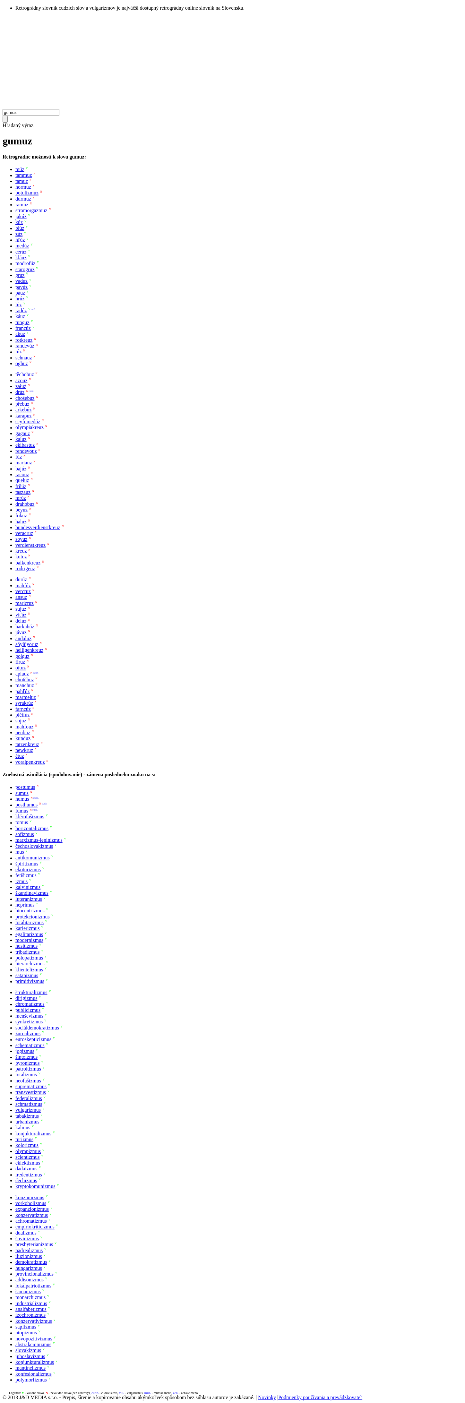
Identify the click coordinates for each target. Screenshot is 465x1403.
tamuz (21, 181)
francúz (23, 328)
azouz (21, 380)
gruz (19, 275)
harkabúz (24, 626)
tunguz (22, 322)
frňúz (20, 486)
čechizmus (26, 1180)
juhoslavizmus (30, 1356)
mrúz (20, 498)
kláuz (21, 257)
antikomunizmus (32, 858)
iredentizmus (28, 1174)
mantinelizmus (30, 1368)
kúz (19, 222)
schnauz (23, 357)
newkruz (24, 750)
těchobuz (24, 374)
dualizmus (26, 1232)
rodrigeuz (25, 568)
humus (22, 799)
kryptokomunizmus (35, 1186)
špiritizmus (26, 863)
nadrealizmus (29, 1250)
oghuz (21, 363)
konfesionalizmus (33, 1374)
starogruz (25, 269)
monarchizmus (30, 1297)
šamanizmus (28, 1291)
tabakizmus (27, 1116)
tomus (21, 822)
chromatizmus (30, 1004)
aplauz (22, 673)
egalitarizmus (29, 934)
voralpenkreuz (30, 762)
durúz (21, 579)
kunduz (22, 738)
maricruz (24, 603)
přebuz (22, 404)
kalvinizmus (27, 887)
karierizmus (27, 928)
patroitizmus (28, 1069)
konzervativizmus (33, 1321)
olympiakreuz (29, 427)
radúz (21, 310)
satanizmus (26, 975)
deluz (21, 621)
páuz (20, 293)
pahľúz (22, 691)
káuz (20, 316)
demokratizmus (31, 1262)
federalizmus (28, 1098)
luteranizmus (28, 899)
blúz (19, 228)
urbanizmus (27, 1121)
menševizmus (29, 1016)
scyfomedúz (27, 421)
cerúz (21, 251)
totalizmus (26, 1075)
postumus (25, 787)
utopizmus (26, 1333)
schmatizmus (28, 1104)
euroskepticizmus (33, 1039)
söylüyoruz (26, 644)
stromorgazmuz (31, 210)
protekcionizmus (32, 916)
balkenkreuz (27, 562)
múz (19, 169)
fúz (18, 457)
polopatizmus (29, 957)
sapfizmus (25, 1327)
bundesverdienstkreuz (37, 527)
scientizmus (27, 1157)
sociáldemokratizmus (37, 1027)
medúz (22, 246)
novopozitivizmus (33, 1338)
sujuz (20, 609)
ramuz (21, 204)
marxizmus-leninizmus (39, 840)
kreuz (21, 551)
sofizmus (24, 834)
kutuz (21, 557)
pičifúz (22, 715)
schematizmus (30, 1045)
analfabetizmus (31, 1309)
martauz (23, 463)
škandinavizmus (31, 893)
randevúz (24, 346)
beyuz (21, 509)
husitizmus (26, 946)
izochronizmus (30, 1315)
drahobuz (25, 504)
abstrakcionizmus (33, 1344)
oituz (20, 668)
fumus (21, 810)
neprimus (25, 905)
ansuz (21, 597)
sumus (22, 793)
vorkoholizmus (30, 1203)
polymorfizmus (31, 1379)
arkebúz (23, 410)
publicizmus (27, 1010)
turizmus (24, 1139)
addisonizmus (29, 1280)
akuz (20, 334)
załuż (20, 386)
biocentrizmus (30, 911)
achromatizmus (31, 1221)
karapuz (23, 415)
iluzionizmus (28, 1256)
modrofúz (25, 263)
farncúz (23, 709)
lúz (18, 304)
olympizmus (28, 1151)
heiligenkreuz (29, 650)
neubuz (22, 732)
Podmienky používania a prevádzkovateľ (320, 1397)
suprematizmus (31, 1086)
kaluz (21, 439)
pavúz (21, 287)
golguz (22, 656)
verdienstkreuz (30, 545)
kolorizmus (27, 1145)
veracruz (24, 533)
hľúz (20, 240)
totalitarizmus (29, 922)
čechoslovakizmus (34, 846)
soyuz (21, 539)
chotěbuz (24, 679)
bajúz (21, 468)
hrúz (19, 299)
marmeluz (25, 697)
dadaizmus (26, 1169)
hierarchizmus (30, 964)
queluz (22, 480)
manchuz (24, 685)
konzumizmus (29, 1197)
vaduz (21, 281)
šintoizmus (26, 1057)
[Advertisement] (232, 61)
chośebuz (25, 398)
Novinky (267, 1397)
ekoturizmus (28, 869)
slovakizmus (28, 1350)
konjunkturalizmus (34, 1362)
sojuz (20, 721)
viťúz (20, 615)
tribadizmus (27, 952)
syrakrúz (24, 703)
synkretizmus (29, 1022)
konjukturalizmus (33, 1133)
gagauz (22, 433)
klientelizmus (29, 969)
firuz (20, 662)
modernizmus (29, 940)
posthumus (26, 805)
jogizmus (24, 1051)
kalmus (22, 1128)
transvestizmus (30, 1092)
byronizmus (27, 1063)
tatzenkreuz (27, 744)
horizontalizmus (31, 828)
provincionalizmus (34, 1274)
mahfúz (23, 585)
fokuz (21, 516)
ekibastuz (25, 445)
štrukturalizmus (31, 992)
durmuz (23, 199)
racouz (22, 474)
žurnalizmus (27, 1033)
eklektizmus (27, 1163)
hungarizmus (28, 1268)
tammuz (23, 175)
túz (18, 352)
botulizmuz (27, 193)
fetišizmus (26, 875)
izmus (21, 881)
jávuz (21, 632)
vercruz (23, 591)
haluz (21, 521)
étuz (19, 756)
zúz (18, 234)
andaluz (23, 638)
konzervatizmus (31, 1215)
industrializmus (31, 1303)
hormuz (23, 187)
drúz (19, 392)
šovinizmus (27, 1238)
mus (19, 852)
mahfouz (24, 726)
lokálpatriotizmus (33, 1285)
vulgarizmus (28, 1110)
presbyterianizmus (34, 1244)
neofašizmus (28, 1080)
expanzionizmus (32, 1209)
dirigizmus (26, 998)
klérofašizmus (29, 816)
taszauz (22, 492)
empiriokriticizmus (35, 1227)
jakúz (21, 216)
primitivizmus (29, 981)
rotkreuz (23, 340)
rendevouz (26, 451)
